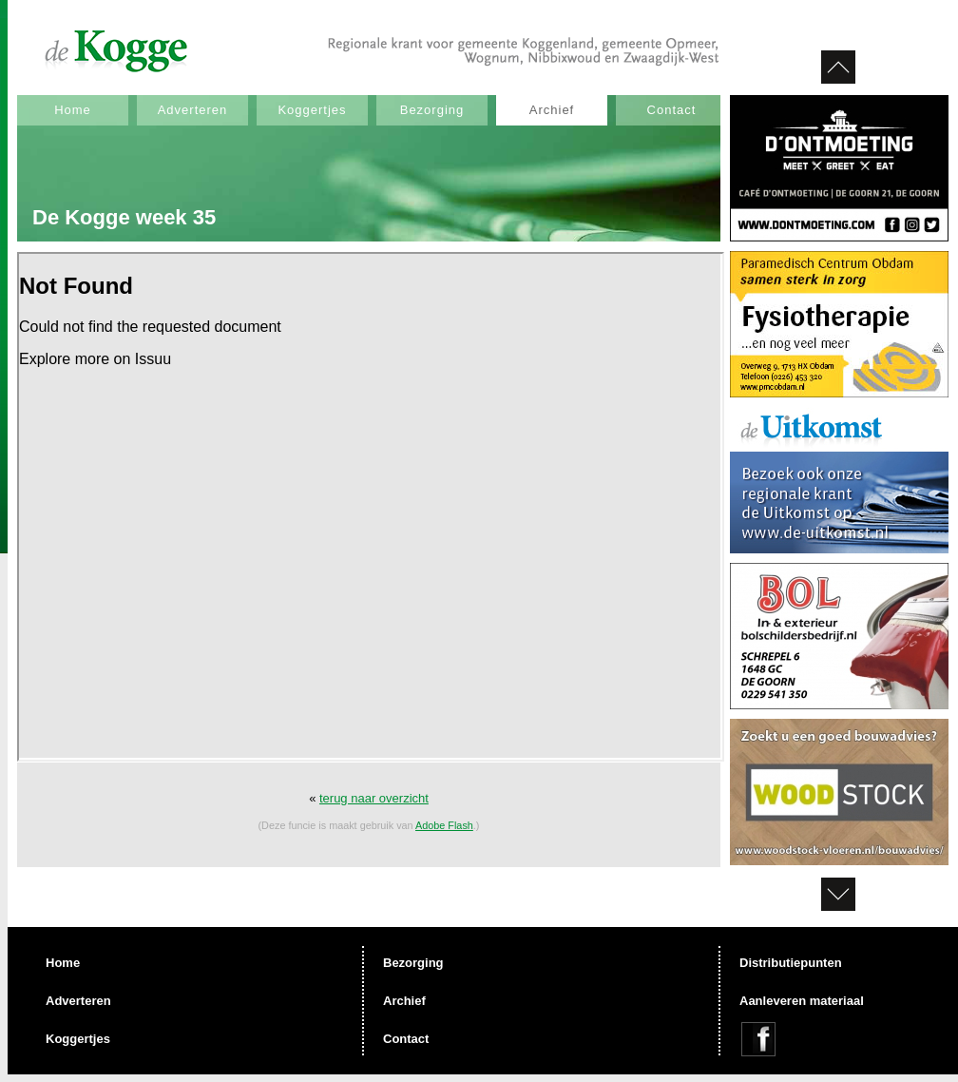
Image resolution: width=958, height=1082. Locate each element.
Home (72, 110)
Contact (672, 110)
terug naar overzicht (374, 798)
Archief (551, 110)
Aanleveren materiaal (801, 1001)
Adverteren (193, 110)
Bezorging (432, 110)
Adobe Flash (444, 825)
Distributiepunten (790, 963)
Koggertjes (312, 110)
